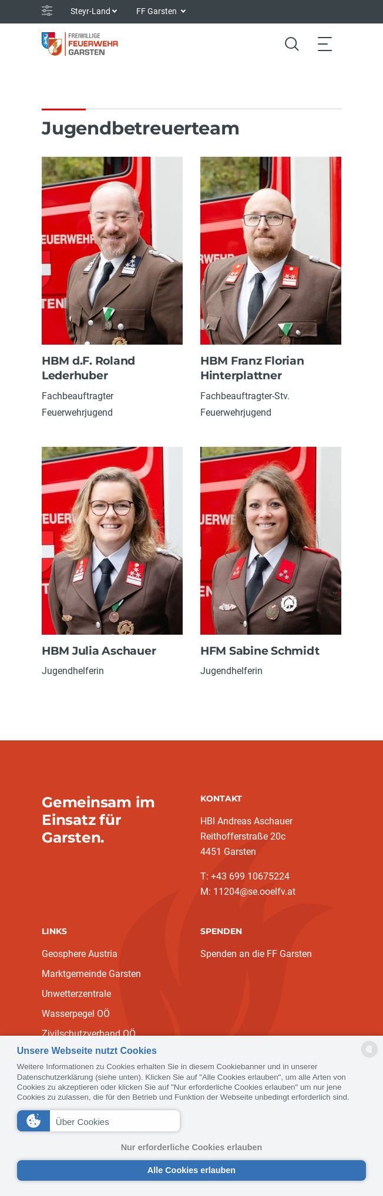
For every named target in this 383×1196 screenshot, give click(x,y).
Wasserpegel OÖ (76, 1013)
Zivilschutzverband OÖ (89, 1033)
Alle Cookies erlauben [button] (191, 1170)
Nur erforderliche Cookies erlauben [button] (192, 1147)
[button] (98, 1120)
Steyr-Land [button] (90, 11)
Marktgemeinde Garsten (91, 973)
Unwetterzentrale (76, 993)
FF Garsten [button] (157, 11)
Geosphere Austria (79, 953)
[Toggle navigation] (324, 43)
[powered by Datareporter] (369, 1056)
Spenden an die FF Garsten (256, 953)
